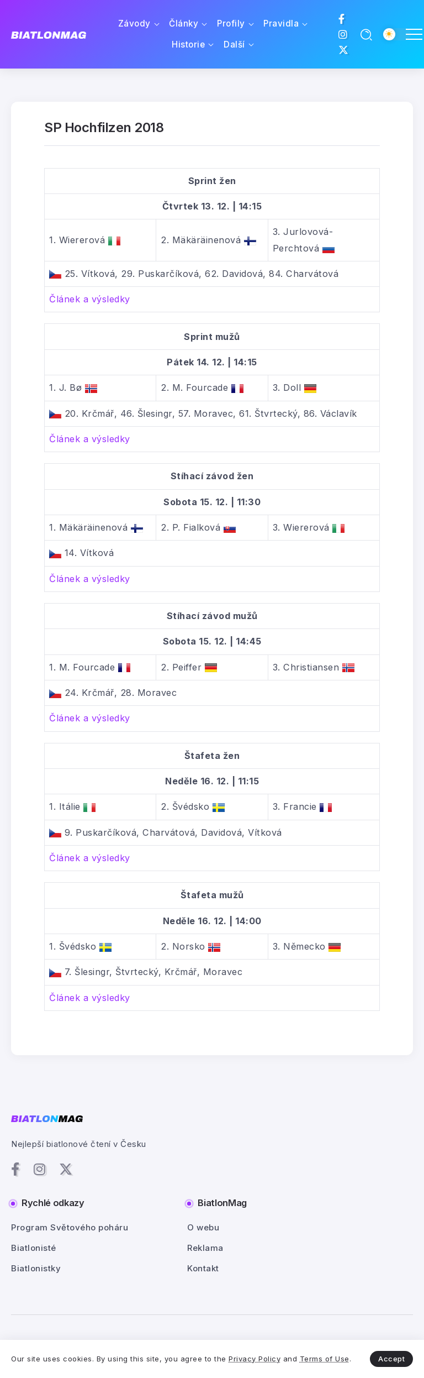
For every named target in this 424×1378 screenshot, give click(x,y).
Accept (391, 1358)
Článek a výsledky (89, 299)
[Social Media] (341, 19)
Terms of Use (324, 1358)
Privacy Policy (254, 1358)
